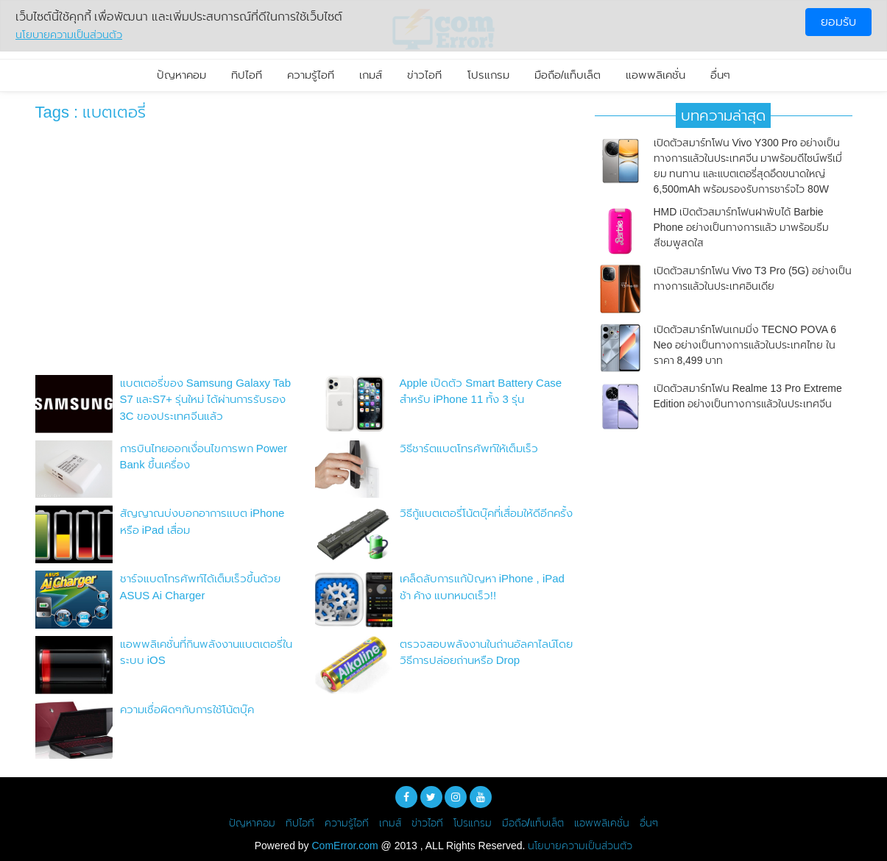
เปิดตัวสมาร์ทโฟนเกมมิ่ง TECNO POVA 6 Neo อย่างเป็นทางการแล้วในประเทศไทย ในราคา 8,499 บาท (745, 345)
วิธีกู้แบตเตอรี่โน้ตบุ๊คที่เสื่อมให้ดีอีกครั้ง (486, 513)
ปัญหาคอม (181, 74)
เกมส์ (370, 74)
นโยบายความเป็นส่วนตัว (580, 845)
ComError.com (345, 845)
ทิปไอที (246, 74)
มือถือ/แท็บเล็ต (567, 74)
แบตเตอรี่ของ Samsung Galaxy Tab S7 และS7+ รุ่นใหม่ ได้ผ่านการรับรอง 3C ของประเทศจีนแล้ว (205, 399)
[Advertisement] (304, 252)
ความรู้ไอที (310, 74)
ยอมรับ (838, 21)
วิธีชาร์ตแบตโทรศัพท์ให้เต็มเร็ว (469, 448)
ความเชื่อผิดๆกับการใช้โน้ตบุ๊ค (187, 709)
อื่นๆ (720, 74)
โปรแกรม (488, 74)
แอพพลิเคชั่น (655, 74)
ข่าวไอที (424, 74)
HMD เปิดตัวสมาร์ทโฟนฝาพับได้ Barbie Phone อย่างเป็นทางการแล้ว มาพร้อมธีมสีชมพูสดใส (741, 227)
